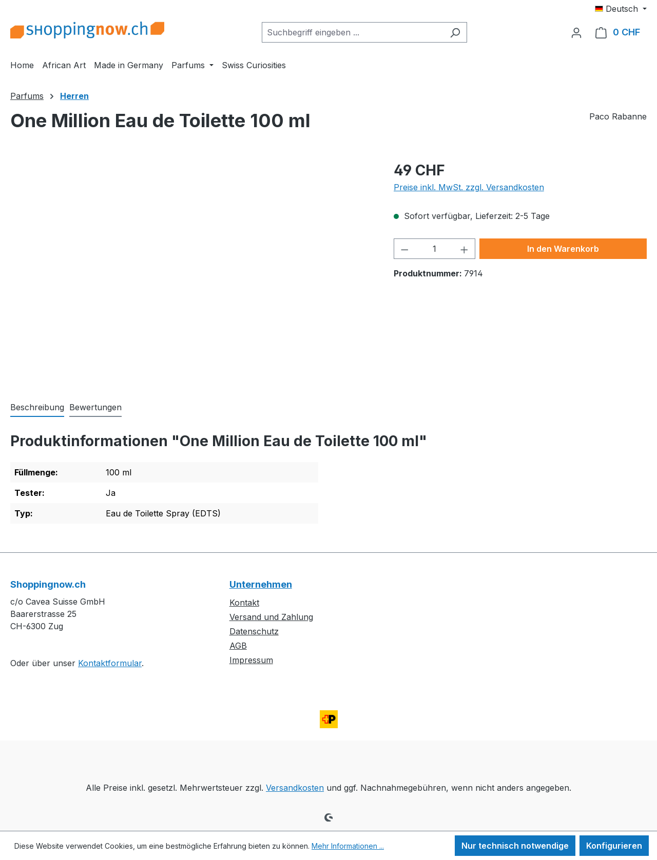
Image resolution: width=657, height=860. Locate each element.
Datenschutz (254, 631)
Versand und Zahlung (271, 617)
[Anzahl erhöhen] (464, 248)
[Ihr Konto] (576, 32)
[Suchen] (455, 32)
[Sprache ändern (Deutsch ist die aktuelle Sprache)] (621, 8)
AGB (238, 646)
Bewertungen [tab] (95, 407)
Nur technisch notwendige (515, 846)
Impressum (251, 660)
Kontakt (244, 602)
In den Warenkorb (563, 249)
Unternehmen (260, 584)
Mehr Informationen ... (348, 846)
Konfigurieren (614, 846)
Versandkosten (295, 788)
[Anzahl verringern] (404, 248)
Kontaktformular (110, 663)
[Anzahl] (434, 248)
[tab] (37, 407)
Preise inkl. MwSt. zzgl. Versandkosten (469, 187)
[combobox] (352, 32)
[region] (191, 269)
